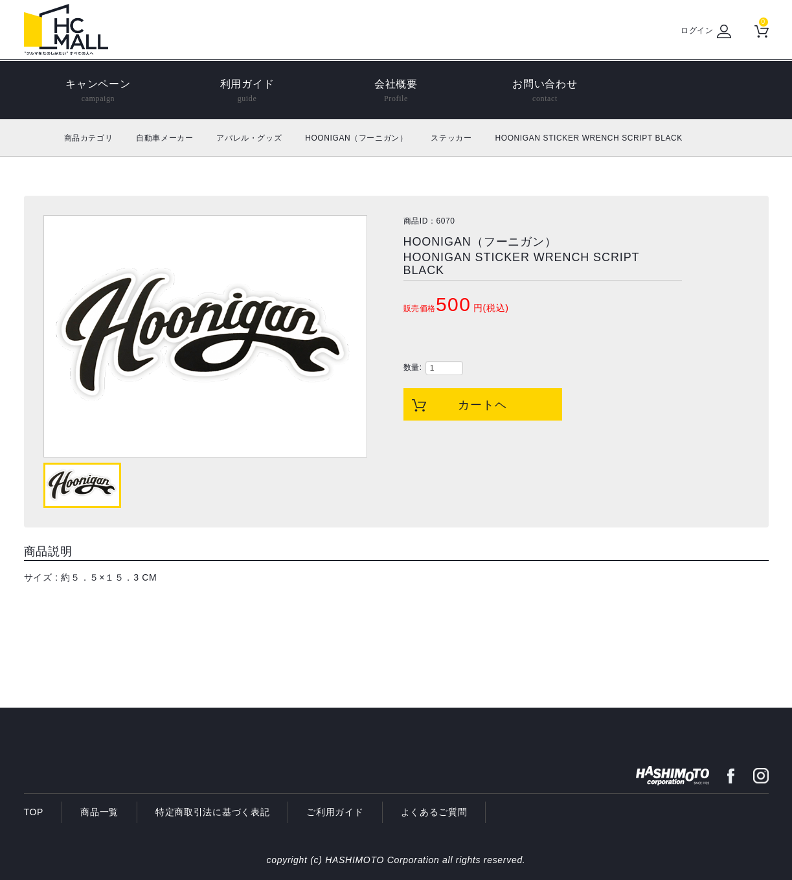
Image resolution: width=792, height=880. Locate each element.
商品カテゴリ (88, 138)
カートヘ (482, 405)
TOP (34, 812)
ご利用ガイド (334, 812)
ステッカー (451, 138)
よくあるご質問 (434, 812)
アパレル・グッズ (249, 138)
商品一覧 (99, 812)
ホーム (39, 137)
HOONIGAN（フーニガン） (356, 138)
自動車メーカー (164, 138)
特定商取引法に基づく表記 (212, 812)
